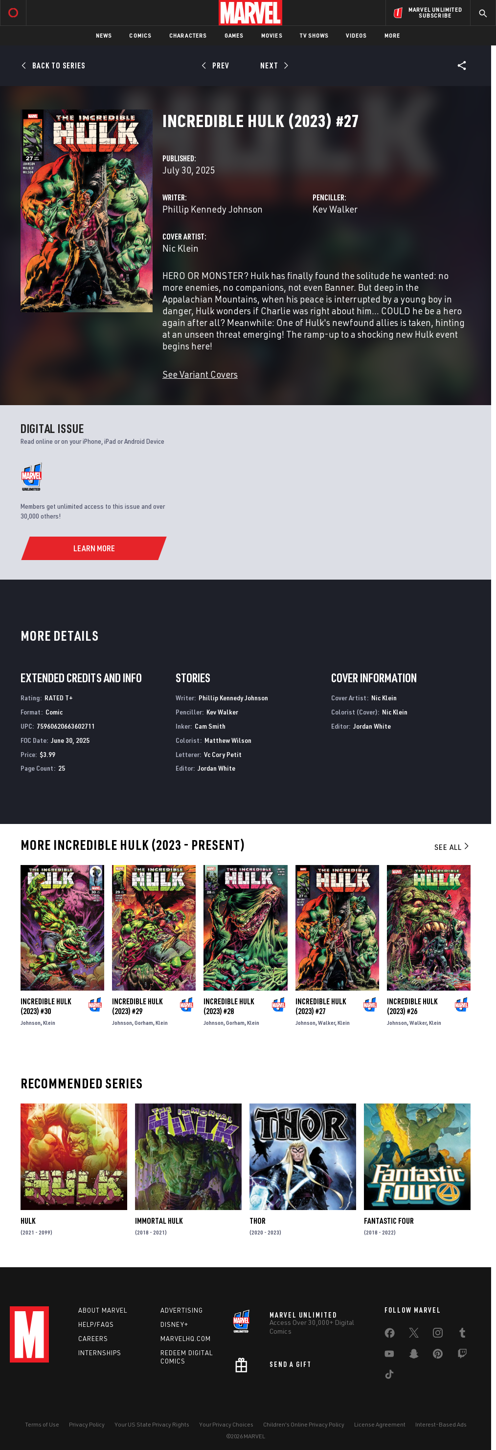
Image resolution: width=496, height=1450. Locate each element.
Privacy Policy (87, 1424)
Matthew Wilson (227, 740)
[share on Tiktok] (389, 1376)
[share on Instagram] (438, 1335)
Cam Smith (210, 726)
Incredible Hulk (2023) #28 (228, 1006)
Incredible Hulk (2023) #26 (412, 1006)
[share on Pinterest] (438, 1356)
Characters (188, 35)
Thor (257, 1221)
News (104, 35)
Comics (140, 35)
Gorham (144, 1022)
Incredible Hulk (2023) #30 (46, 1006)
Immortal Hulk (158, 1221)
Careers (93, 1338)
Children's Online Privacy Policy (303, 1424)
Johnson (31, 1022)
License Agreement (380, 1424)
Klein (49, 1022)
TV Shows (314, 35)
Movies (271, 35)
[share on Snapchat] (414, 1356)
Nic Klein (180, 248)
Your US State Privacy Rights (151, 1424)
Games (234, 35)
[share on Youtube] (389, 1356)
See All (452, 847)
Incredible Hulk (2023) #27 (320, 1006)
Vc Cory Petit (223, 754)
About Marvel (102, 1310)
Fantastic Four (389, 1221)
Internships (99, 1353)
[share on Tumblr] (462, 1335)
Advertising (181, 1310)
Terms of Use (42, 1424)
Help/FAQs (96, 1324)
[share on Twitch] (462, 1356)
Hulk (28, 1221)
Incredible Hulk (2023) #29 (137, 1006)
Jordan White (216, 768)
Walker (326, 1022)
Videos (356, 35)
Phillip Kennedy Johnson (212, 209)
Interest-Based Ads (441, 1424)
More (392, 35)
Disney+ (174, 1324)
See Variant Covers (200, 374)
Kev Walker (335, 209)
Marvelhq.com (185, 1338)
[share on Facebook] (389, 1335)
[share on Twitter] (414, 1335)
